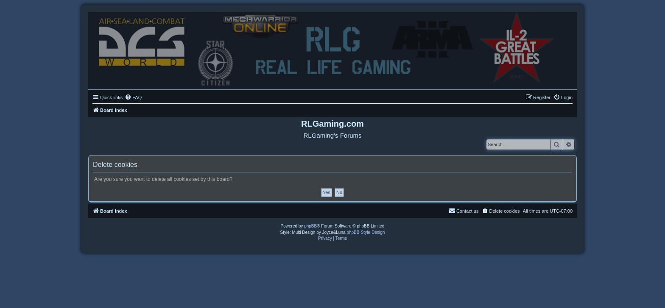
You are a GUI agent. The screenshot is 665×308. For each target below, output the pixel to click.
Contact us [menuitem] (464, 211)
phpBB (310, 226)
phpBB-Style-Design (365, 232)
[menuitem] (133, 97)
